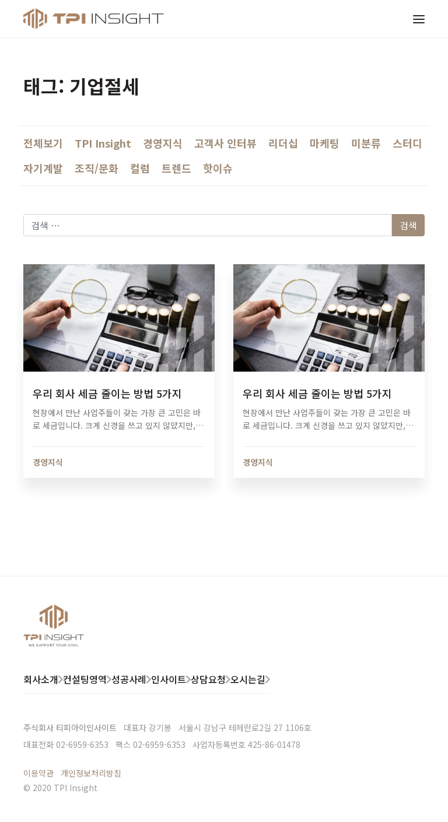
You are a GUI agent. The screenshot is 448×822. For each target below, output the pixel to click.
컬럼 (140, 168)
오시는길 (247, 679)
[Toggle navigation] (419, 19)
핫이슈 (218, 168)
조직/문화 (96, 168)
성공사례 (128, 679)
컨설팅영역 (85, 679)
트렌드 (176, 168)
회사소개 (40, 679)
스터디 (407, 143)
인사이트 (168, 679)
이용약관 (38, 773)
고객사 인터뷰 (225, 143)
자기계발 (43, 168)
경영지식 (163, 143)
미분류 (366, 143)
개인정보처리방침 (91, 773)
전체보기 (43, 143)
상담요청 (208, 679)
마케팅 (325, 143)
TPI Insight (103, 143)
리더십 (283, 143)
